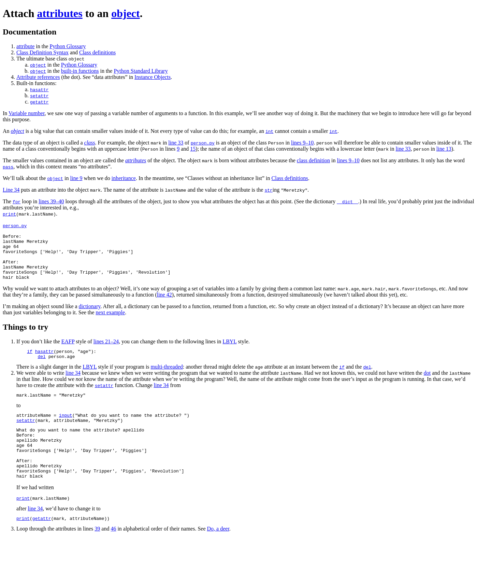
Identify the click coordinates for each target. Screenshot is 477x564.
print (9, 214)
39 (97, 555)
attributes (59, 13)
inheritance (124, 178)
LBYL (229, 351)
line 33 (175, 143)
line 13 (443, 149)
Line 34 (11, 190)
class (89, 143)
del (41, 367)
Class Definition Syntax (42, 52)
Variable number (27, 113)
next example (110, 322)
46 (113, 555)
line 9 (76, 178)
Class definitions (97, 52)
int (269, 131)
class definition (313, 160)
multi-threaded (167, 378)
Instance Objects (152, 77)
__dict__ (347, 201)
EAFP (68, 351)
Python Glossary (67, 46)
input (65, 428)
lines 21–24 (106, 351)
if (29, 361)
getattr (39, 102)
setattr (39, 96)
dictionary (90, 315)
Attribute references (38, 77)
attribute (25, 46)
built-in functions (80, 71)
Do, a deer (218, 555)
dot (427, 384)
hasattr (39, 89)
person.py (203, 143)
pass (8, 167)
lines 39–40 (51, 201)
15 (193, 149)
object (125, 13)
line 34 (73, 384)
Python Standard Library (141, 71)
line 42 (164, 304)
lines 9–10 (302, 143)
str (268, 190)
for (16, 201)
